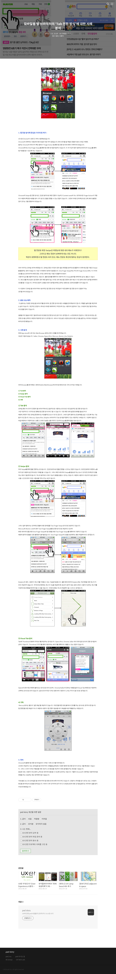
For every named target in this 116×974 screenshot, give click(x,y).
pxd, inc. (9, 957)
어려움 (43, 818)
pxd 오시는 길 (20, 957)
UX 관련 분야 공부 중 (29, 832)
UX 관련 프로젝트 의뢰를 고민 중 (33, 844)
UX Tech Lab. (20, 960)
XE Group (9, 960)
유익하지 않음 (40, 823)
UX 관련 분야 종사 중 (29, 840)
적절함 (39, 818)
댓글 (20, 901)
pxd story (26, 910)
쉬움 (37, 818)
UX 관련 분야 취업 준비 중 (31, 836)
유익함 (36, 823)
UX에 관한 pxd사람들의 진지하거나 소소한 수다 (37, 913)
